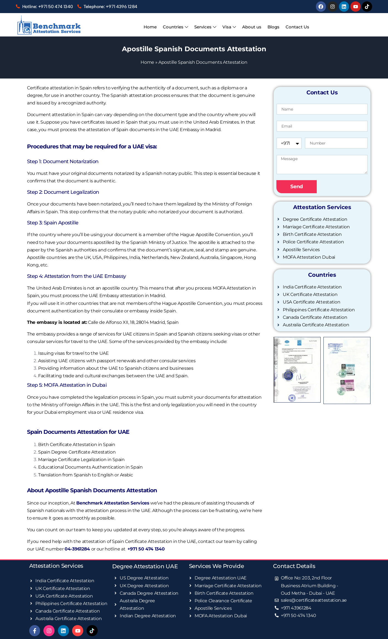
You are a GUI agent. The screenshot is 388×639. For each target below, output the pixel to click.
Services (206, 27)
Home (151, 27)
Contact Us (296, 27)
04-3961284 (78, 548)
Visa (229, 27)
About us (251, 27)
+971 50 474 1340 (146, 548)
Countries (176, 27)
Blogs (272, 27)
